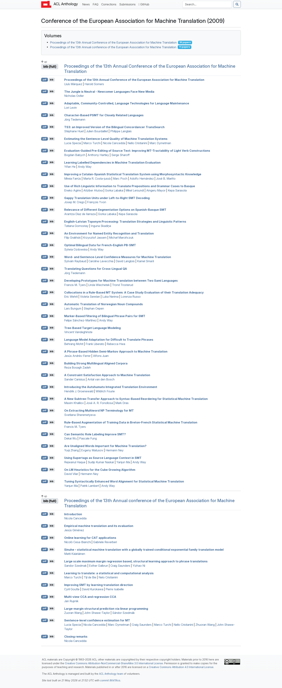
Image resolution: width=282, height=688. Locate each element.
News (86, 4)
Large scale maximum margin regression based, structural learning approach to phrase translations (136, 561)
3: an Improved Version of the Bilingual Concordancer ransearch (114, 127)
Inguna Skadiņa (101, 226)
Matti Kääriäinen (74, 554)
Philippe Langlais (121, 131)
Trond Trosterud (122, 285)
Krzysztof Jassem (95, 237)
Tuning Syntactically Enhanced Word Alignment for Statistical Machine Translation (124, 481)
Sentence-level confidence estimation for (97, 620)
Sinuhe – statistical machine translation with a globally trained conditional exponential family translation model (144, 549)
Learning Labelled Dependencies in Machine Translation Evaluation (112, 162)
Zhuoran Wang (205, 624)
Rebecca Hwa (116, 344)
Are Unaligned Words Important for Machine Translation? (105, 446)
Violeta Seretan (90, 296)
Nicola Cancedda (114, 143)
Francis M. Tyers (75, 285)
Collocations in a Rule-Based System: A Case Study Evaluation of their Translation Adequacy (134, 292)
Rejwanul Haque (74, 462)
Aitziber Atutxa (93, 190)
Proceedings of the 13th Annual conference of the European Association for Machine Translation (113, 47)
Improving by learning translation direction (98, 585)
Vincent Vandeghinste (78, 332)
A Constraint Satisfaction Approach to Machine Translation (107, 375)
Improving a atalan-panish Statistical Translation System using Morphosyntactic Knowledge (132, 174)
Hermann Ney (115, 450)
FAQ (96, 4)
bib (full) (49, 66)
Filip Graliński (72, 237)
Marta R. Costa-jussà (97, 178)
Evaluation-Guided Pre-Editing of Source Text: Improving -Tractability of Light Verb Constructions (137, 150)
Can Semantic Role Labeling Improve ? (95, 434)
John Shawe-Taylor (97, 613)
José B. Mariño (166, 178)
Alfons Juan (101, 356)
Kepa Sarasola (177, 190)
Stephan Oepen (94, 308)
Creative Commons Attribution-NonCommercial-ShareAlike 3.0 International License (114, 663)
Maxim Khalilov (74, 403)
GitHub (143, 4)
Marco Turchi (92, 143)
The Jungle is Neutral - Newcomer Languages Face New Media (109, 91)
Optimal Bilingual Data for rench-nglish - (100, 245)
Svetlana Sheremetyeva (79, 415)
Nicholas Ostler (74, 96)
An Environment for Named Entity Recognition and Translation (109, 233)
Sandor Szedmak (75, 565)
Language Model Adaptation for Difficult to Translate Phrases (108, 339)
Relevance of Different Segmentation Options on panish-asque (115, 209)
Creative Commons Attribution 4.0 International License (181, 667)
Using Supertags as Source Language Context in (103, 458)
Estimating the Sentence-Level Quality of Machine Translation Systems (115, 139)
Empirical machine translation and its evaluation (98, 526)
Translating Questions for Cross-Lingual (95, 268)
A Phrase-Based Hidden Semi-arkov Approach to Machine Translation (115, 351)
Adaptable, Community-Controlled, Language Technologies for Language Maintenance (126, 103)
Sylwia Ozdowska (76, 249)
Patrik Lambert (89, 486)
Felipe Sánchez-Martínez (80, 320)
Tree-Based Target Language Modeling (92, 328)
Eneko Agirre (72, 190)
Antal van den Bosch (101, 379)
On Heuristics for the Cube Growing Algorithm (99, 469)
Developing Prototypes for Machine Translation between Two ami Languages (121, 280)
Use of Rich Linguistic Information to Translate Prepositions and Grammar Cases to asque (129, 186)
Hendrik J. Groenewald (78, 391)
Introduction (73, 514)
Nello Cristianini (137, 143)
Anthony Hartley (98, 155)
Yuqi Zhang (71, 450)
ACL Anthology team (111, 673)
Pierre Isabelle (115, 589)
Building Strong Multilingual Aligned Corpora (96, 363)
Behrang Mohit (73, 344)
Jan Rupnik (71, 601)
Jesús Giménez (74, 530)
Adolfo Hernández (142, 178)
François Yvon (96, 202)
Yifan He (70, 166)
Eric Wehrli (71, 296)
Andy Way (85, 166)
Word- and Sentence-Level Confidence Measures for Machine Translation (117, 257)
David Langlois (125, 261)
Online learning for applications (90, 538)
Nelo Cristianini (108, 577)
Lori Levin (70, 107)
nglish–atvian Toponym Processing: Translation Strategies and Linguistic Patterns (125, 221)
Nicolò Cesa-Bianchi (77, 542)
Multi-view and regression (90, 597)
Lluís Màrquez (73, 84)
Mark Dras (122, 403)
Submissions (128, 4)
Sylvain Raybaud (75, 261)
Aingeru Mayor (155, 190)
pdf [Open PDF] (44, 79)
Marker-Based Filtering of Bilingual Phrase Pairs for (104, 316)
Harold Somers (94, 84)
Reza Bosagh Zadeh (77, 367)
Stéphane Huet (74, 131)
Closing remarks (75, 636)
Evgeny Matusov (92, 450)
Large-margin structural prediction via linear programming (106, 608)
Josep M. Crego (74, 202)
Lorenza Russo (131, 296)
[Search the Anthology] (207, 4)
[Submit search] (237, 4)
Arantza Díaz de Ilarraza (80, 214)
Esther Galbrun (98, 565)
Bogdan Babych (74, 155)
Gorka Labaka (114, 190)
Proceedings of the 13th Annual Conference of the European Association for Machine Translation (113, 42)
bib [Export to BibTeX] (51, 79)
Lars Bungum (72, 308)
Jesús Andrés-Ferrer (77, 356)
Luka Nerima (110, 296)
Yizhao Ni (139, 565)
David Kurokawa (92, 589)
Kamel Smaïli (145, 261)
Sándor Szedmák (123, 613)
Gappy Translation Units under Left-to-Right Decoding (107, 198)
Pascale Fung (88, 438)
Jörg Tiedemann (74, 119)
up (44, 61)
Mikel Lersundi (135, 190)
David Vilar (71, 474)
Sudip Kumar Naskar (101, 462)
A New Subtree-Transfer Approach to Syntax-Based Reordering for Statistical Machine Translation (136, 398)
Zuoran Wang (73, 613)
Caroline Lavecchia (100, 261)
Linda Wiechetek (99, 285)
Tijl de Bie (90, 577)
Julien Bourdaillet (97, 131)
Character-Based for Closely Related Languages (104, 115)
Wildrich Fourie (105, 391)
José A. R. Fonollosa (99, 403)
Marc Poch (120, 178)
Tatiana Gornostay (76, 226)
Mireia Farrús (72, 178)
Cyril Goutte (71, 589)
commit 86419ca (110, 680)
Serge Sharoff (120, 155)
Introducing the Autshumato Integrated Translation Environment (110, 387)
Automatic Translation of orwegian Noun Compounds (103, 304)
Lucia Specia (72, 143)
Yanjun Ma (123, 462)
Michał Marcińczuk (121, 237)
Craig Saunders (120, 565)
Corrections (109, 4)
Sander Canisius (74, 379)
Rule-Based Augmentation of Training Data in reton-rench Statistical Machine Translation (130, 422)
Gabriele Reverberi (105, 542)
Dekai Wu (70, 438)
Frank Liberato (95, 344)
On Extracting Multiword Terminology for (99, 410)
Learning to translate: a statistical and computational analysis (109, 573)
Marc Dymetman (160, 143)
